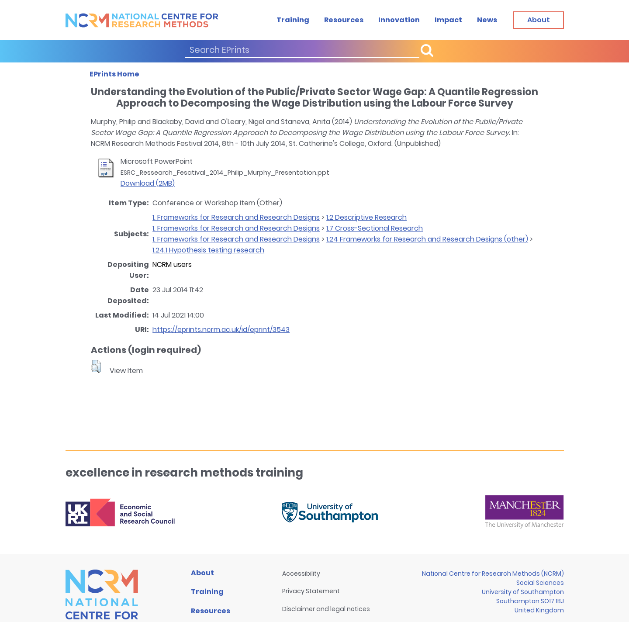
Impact (448, 20)
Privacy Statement (311, 591)
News (487, 20)
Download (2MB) (148, 183)
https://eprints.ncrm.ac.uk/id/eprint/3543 (221, 330)
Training (292, 20)
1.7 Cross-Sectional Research (374, 228)
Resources (343, 20)
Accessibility (301, 573)
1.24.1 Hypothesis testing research (208, 250)
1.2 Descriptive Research (366, 217)
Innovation (399, 20)
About (202, 573)
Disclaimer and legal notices (326, 609)
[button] (96, 366)
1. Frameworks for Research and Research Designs (236, 217)
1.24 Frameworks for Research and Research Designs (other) (427, 239)
